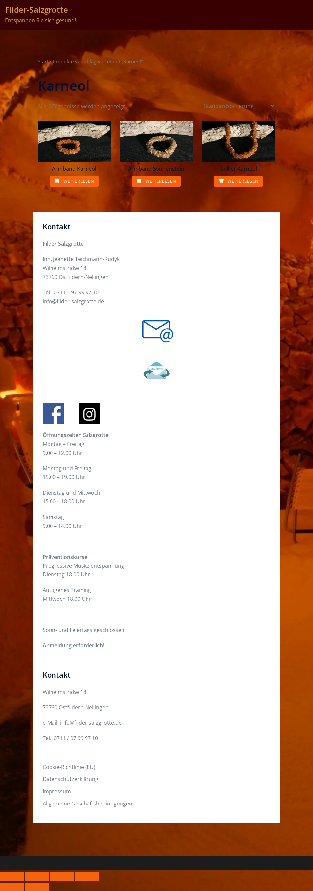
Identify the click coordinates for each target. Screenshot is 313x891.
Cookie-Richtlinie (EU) (69, 767)
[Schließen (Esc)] (87, 876)
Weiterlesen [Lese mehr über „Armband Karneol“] (74, 181)
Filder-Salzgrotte (36, 9)
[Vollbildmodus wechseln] (37, 876)
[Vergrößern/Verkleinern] (12, 876)
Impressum (57, 791)
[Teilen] (62, 876)
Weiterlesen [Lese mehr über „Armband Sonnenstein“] (156, 181)
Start (43, 61)
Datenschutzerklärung (70, 779)
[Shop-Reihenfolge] (239, 106)
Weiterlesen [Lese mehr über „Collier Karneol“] (238, 181)
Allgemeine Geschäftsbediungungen (87, 803)
